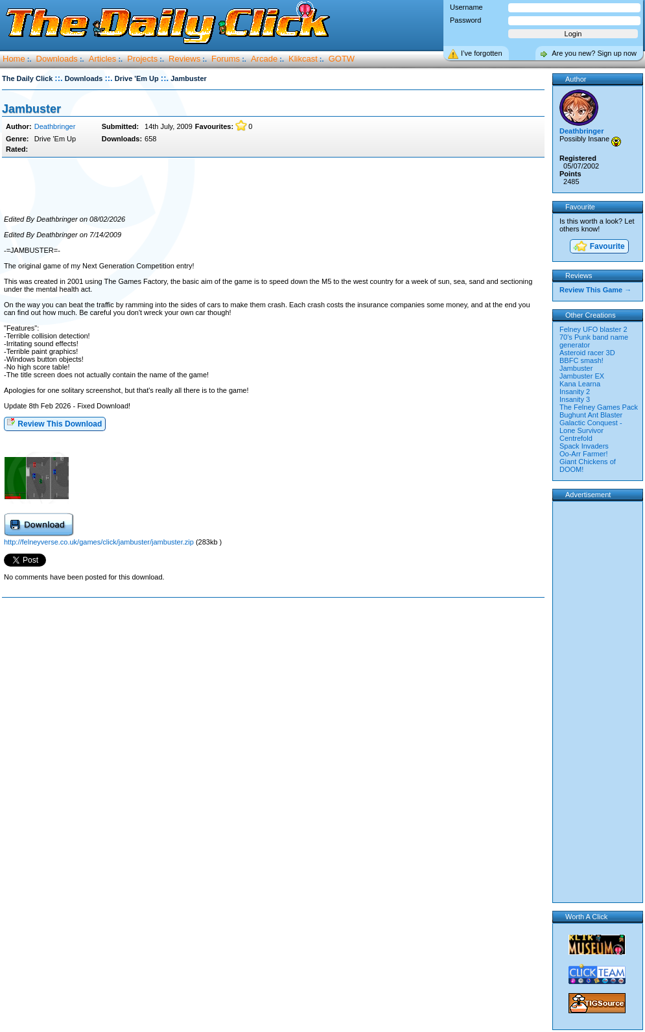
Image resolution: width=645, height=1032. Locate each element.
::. (58, 78)
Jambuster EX (581, 376)
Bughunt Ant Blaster (590, 415)
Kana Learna (579, 384)
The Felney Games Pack (598, 407)
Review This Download (54, 422)
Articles (103, 59)
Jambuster (31, 108)
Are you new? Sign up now (594, 53)
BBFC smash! (581, 360)
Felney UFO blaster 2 (593, 329)
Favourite (598, 247)
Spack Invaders (584, 446)
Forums (225, 59)
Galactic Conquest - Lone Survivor (590, 426)
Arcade (264, 59)
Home (14, 59)
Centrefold (575, 438)
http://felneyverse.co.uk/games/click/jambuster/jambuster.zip (99, 542)
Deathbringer (55, 126)
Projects (142, 59)
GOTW (342, 59)
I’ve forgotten (481, 53)
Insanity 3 (574, 399)
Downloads (57, 59)
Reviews (184, 59)
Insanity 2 (574, 391)
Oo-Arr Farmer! (583, 454)
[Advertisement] (273, 186)
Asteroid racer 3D (587, 353)
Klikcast (303, 59)
